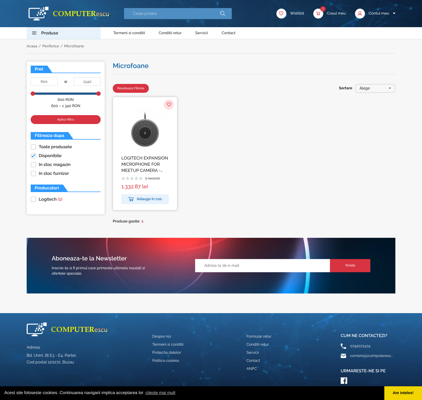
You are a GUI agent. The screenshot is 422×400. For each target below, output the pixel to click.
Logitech (50, 199)
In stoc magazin (55, 164)
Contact (228, 33)
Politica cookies (165, 361)
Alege (375, 88)
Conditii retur (170, 33)
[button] (222, 13)
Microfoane (74, 46)
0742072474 (360, 346)
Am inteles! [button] (403, 393)
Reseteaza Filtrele (130, 88)
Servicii (201, 33)
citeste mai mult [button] (160, 393)
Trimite (350, 265)
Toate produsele (55, 146)
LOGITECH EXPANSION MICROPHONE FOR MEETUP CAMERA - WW (144, 164)
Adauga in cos (145, 199)
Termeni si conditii (129, 33)
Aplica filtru (65, 119)
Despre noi (161, 336)
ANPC (252, 369)
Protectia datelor (166, 353)
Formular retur (259, 336)
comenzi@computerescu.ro (371, 356)
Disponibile (50, 155)
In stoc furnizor (54, 173)
